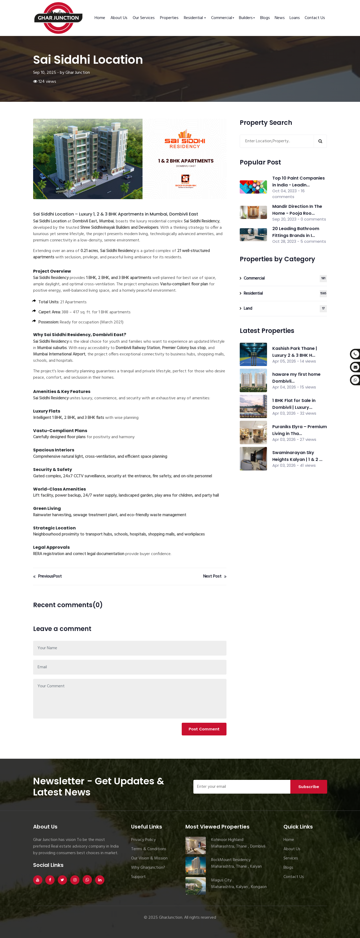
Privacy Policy (143, 839)
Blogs (265, 18)
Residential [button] (194, 18)
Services (290, 858)
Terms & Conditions (148, 849)
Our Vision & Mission (149, 858)
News (280, 18)
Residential (285, 293)
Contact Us (315, 18)
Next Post (214, 576)
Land (285, 308)
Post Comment (204, 728)
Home (100, 18)
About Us (118, 18)
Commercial (285, 278)
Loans (295, 18)
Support (138, 876)
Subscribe (308, 786)
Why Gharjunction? (148, 867)
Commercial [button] (221, 18)
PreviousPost (47, 576)
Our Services (144, 18)
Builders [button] (246, 18)
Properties (169, 18)
